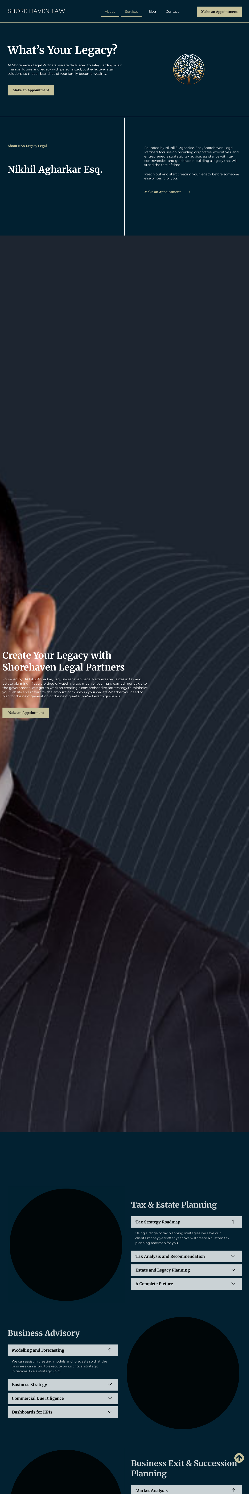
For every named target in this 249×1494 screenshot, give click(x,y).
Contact (172, 12)
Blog (152, 12)
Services (132, 12)
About (110, 12)
